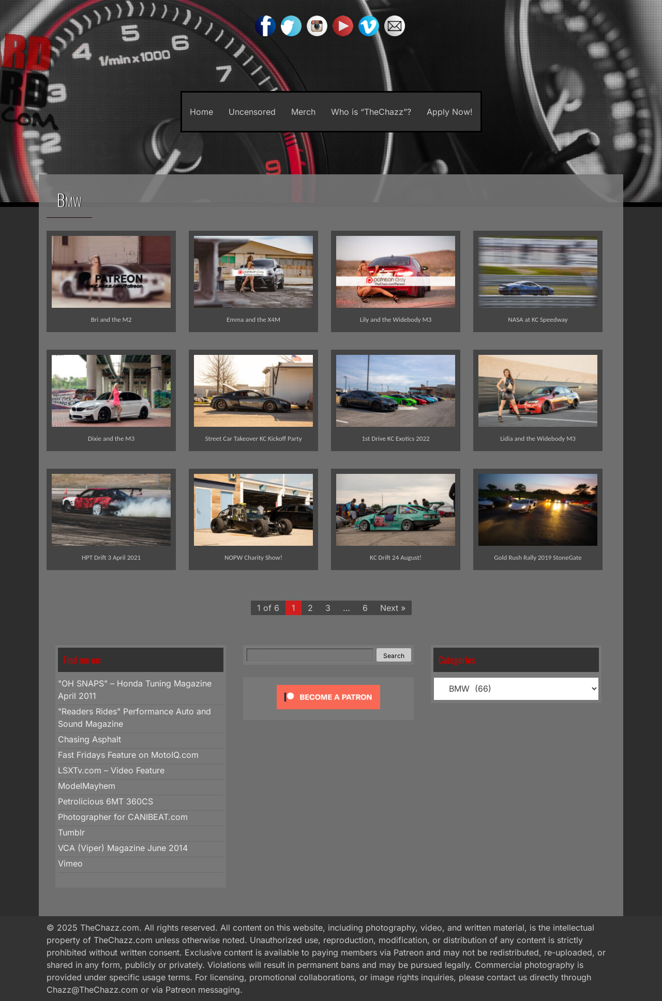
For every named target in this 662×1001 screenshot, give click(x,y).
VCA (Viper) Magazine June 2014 (123, 848)
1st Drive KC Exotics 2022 (395, 438)
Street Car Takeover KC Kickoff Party (253, 438)
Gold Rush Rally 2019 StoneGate (537, 557)
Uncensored (252, 112)
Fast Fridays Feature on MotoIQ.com (128, 755)
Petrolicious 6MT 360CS (105, 801)
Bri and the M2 (111, 319)
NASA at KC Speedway (537, 319)
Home (201, 112)
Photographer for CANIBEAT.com (123, 817)
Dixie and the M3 (111, 438)
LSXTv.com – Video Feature (111, 770)
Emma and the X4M (253, 319)
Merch (303, 112)
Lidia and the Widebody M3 (538, 438)
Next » (392, 608)
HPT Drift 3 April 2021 (111, 557)
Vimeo (70, 863)
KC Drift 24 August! (396, 557)
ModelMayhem (86, 786)
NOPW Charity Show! (253, 557)
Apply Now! (450, 112)
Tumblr (71, 832)
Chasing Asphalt (89, 739)
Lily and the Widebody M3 (396, 319)
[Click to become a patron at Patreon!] (328, 711)
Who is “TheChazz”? (371, 112)
